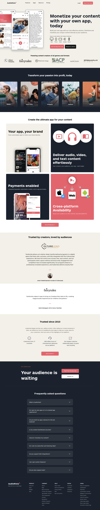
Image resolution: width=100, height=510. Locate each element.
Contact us (70, 376)
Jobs (43, 505)
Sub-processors (58, 493)
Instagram (69, 489)
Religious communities (85, 493)
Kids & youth (83, 495)
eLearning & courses (85, 491)
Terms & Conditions (59, 487)
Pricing (48, 2)
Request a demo (70, 46)
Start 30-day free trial (57, 46)
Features (27, 2)
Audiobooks (83, 487)
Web (30, 491)
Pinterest (69, 491)
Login (79, 3)
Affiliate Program (46, 501)
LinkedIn (69, 487)
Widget (31, 489)
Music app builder (84, 503)
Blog (43, 487)
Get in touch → (50, 353)
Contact (44, 497)
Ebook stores (83, 499)
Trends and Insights (47, 491)
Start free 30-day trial (70, 370)
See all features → (50, 224)
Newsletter (44, 499)
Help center (57, 485)
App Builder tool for (47, 493)
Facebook (69, 485)
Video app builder (84, 501)
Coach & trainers (84, 497)
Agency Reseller (46, 503)
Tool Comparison (46, 495)
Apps (34, 2)
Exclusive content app (85, 505)
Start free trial (88, 3)
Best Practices (45, 489)
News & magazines (84, 485)
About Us (41, 2)
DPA (56, 491)
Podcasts (82, 489)
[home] (12, 3)
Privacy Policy (58, 489)
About (43, 485)
